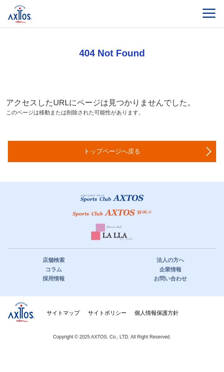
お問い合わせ (170, 278)
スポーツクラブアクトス (20, 14)
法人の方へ (170, 260)
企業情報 (170, 269)
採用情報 (54, 278)
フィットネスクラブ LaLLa (112, 232)
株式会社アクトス (21, 312)
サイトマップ (63, 313)
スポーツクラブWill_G (112, 213)
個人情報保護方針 (156, 313)
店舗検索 (54, 260)
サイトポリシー (107, 313)
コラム (53, 269)
